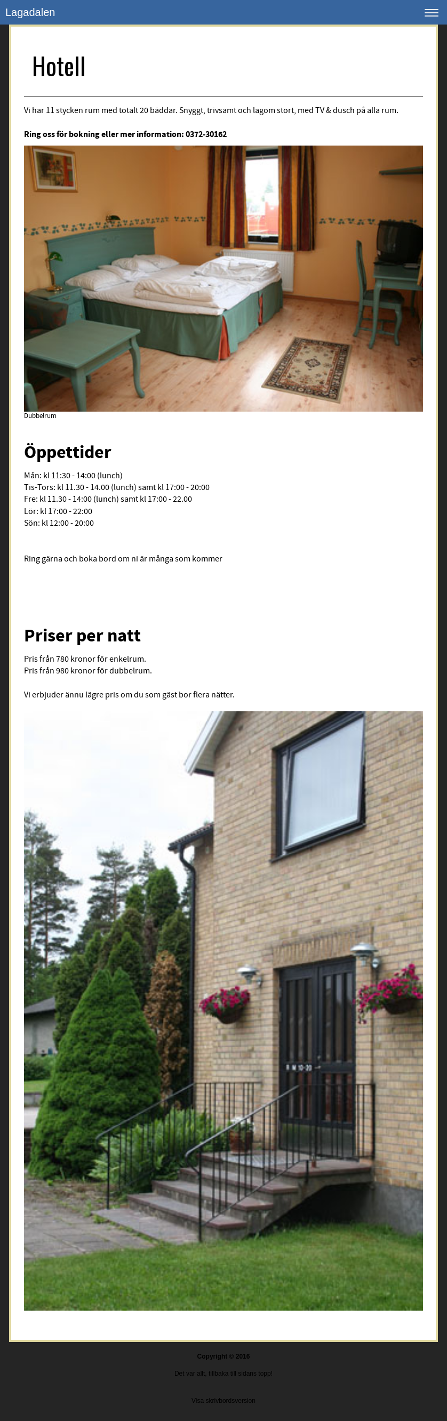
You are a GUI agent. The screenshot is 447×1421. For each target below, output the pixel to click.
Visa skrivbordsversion (223, 1400)
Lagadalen (30, 12)
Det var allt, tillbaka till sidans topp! (223, 1373)
